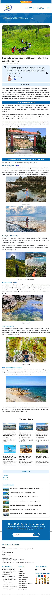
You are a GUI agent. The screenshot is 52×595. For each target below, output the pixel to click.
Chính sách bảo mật (22, 579)
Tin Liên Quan (26, 419)
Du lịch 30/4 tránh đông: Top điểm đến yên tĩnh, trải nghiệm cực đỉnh (24, 496)
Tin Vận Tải (5, 479)
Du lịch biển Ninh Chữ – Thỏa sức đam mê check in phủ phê (42, 458)
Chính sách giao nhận (23, 585)
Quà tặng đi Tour (22, 575)
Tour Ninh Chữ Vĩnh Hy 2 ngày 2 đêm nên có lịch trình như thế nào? (41, 435)
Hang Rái (16, 165)
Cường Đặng (18, 77)
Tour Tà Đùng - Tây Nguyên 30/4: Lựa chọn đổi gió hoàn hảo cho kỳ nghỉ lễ (25, 505)
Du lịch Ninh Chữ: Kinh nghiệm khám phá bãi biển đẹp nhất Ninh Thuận (9, 458)
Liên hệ (20, 569)
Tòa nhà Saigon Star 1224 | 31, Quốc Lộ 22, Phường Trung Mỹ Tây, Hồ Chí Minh (17, 548)
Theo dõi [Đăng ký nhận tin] (36, 534)
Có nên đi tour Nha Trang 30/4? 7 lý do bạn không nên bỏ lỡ (22, 492)
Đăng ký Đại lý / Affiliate (23, 577)
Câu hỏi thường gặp (22, 589)
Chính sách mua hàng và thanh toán (26, 583)
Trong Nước (5, 475)
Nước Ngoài (5, 477)
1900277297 (41, 8)
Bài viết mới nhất (8, 485)
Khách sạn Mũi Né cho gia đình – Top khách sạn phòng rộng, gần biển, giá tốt (26, 488)
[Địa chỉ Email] (26, 535)
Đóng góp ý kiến (22, 573)
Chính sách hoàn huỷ (23, 581)
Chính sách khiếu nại (23, 587)
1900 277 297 (5, 556)
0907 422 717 (11, 556)
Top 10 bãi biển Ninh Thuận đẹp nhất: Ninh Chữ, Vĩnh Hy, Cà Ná (9, 435)
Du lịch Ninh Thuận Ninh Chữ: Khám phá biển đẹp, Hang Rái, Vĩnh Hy (25, 458)
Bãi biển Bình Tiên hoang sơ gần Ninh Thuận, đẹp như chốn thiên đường (25, 435)
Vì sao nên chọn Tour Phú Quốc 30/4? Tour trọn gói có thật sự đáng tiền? (25, 501)
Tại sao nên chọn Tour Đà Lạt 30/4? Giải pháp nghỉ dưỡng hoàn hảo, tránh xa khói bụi (28, 513)
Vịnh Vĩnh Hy (13, 282)
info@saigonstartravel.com (7, 552)
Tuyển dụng (21, 571)
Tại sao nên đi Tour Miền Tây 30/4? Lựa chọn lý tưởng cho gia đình (24, 509)
